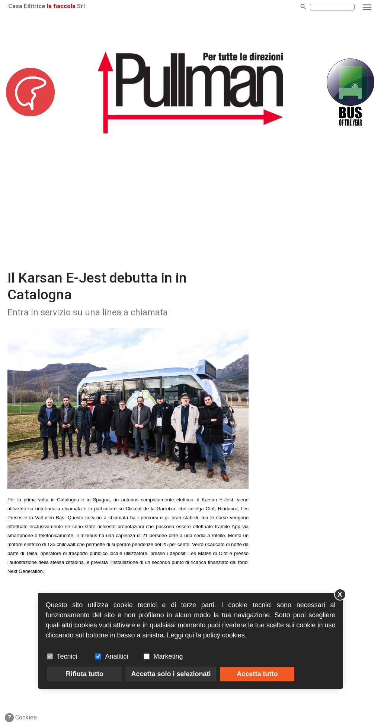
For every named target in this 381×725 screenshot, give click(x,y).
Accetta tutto (257, 674)
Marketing (168, 656)
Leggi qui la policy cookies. (207, 635)
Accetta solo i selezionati (171, 674)
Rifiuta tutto (84, 674)
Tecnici (67, 656)
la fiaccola (61, 6)
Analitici (116, 656)
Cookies (21, 717)
